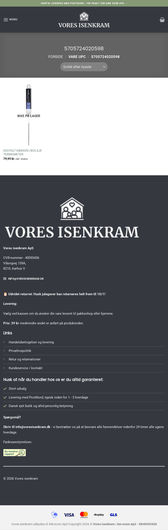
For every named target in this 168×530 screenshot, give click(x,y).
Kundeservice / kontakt (25, 368)
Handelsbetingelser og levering (31, 342)
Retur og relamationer (24, 359)
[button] (10, 19)
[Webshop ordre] (84, 66)
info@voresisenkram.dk (33, 427)
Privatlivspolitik (20, 351)
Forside (55, 56)
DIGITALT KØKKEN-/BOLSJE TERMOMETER (22, 152)
